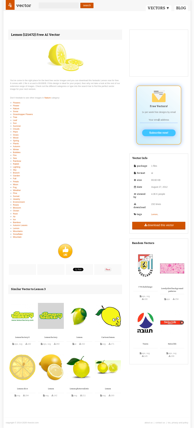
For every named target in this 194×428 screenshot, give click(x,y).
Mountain (17, 237)
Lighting (16, 167)
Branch (16, 173)
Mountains (18, 231)
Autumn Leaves (20, 225)
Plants (16, 143)
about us (149, 422)
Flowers (16, 102)
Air (14, 216)
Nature (47, 98)
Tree (15, 117)
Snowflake (18, 234)
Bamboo (17, 222)
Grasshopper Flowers (23, 114)
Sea (15, 158)
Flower (16, 105)
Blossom (17, 208)
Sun (15, 123)
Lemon (16, 228)
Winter (16, 149)
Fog (14, 187)
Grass (16, 135)
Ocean (16, 210)
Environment (19, 202)
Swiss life (172, 344)
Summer (17, 126)
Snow (15, 111)
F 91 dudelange (145, 287)
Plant (15, 132)
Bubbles (16, 152)
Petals (16, 181)
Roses (16, 205)
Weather (17, 190)
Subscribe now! (158, 132)
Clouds (16, 129)
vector (23, 5)
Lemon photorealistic (79, 389)
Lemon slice (22, 389)
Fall (14, 178)
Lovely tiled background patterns (172, 289)
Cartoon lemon (108, 337)
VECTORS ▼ (159, 8)
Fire (14, 155)
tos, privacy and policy (178, 422)
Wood (15, 138)
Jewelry (16, 199)
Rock (15, 213)
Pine (15, 193)
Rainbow (17, 161)
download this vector (159, 225)
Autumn (16, 146)
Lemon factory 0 (22, 337)
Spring (16, 140)
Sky (14, 170)
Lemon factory (50, 337)
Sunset (16, 196)
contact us (160, 422)
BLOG (181, 8)
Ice (14, 219)
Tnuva (145, 344)
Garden (16, 175)
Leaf (15, 120)
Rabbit (16, 164)
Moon (15, 184)
